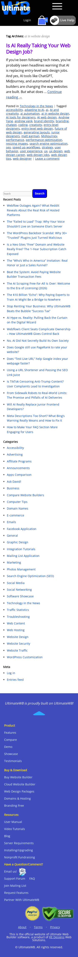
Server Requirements (19, 843)
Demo (8, 747)
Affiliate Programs (19, 461)
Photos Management (21, 569)
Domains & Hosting (17, 798)
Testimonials (13, 761)
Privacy (55, 927)
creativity (35, 125)
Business (13, 488)
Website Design (17, 637)
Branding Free (14, 806)
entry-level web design (37, 129)
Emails (11, 522)
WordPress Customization (25, 657)
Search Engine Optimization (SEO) (30, 576)
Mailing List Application (23, 556)
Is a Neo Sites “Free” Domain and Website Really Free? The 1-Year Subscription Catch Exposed (36, 249)
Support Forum (14, 878)
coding (23, 125)
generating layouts (37, 132)
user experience (31, 151)
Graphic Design (17, 542)
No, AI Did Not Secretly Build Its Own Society (38, 341)
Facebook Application (21, 529)
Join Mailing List (15, 886)
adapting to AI (34, 110)
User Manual (13, 822)
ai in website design (55, 114)
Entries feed (15, 680)
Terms (38, 927)
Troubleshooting (18, 617)
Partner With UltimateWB (21, 900)
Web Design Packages (19, 791)
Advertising (15, 454)
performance (15, 140)
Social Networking (19, 590)
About (22, 927)
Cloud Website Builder (19, 784)
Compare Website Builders (25, 495)
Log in (11, 673)
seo (8, 147)
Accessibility (15, 448)
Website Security (18, 644)
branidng (62, 121)
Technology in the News (36, 106)
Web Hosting (16, 630)
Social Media (16, 583)
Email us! (10, 871)
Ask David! (14, 482)
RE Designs (56, 937)
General (12, 536)
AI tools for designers (21, 117)
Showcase (11, 754)
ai (47, 110)
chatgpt (11, 125)
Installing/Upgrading (18, 850)
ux (45, 151)
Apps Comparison (19, 475)
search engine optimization (49, 144)
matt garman (30, 136)
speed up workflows (26, 147)
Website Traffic (17, 650)
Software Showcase (20, 596)
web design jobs (38, 155)
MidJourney (49, 136)
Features (10, 733)
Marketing (14, 562)
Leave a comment (47, 159)
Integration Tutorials (21, 549)
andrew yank (23, 121)
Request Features (16, 893)
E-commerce (15, 515)
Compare (10, 740)
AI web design (47, 117)
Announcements (18, 468)
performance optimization (44, 140)
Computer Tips (17, 502)
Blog (7, 836)
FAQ (32, 878)
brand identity (44, 121)
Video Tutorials (14, 829)
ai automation (30, 114)
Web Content (16, 623)
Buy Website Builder (18, 777)
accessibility (14, 110)
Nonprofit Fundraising (19, 857)
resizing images (17, 144)
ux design (56, 151)
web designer (22, 159)
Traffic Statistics (18, 610)
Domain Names (17, 508)
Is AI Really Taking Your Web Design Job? (38, 48)
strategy (47, 147)
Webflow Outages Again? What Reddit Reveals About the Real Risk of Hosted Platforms (33, 210)
